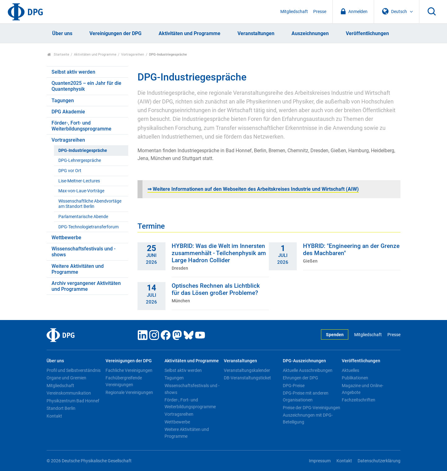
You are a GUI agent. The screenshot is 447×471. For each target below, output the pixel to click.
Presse (319, 11)
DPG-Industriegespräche (82, 150)
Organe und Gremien (66, 377)
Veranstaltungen (255, 33)
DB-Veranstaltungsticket (247, 377)
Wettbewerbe (66, 237)
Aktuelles (350, 370)
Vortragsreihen (132, 55)
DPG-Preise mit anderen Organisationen (305, 396)
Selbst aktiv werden (73, 72)
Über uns (62, 33)
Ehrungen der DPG (300, 377)
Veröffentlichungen (367, 33)
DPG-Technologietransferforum (88, 227)
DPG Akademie (68, 112)
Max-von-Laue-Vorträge (81, 191)
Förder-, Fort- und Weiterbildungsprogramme (81, 126)
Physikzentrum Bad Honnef (73, 400)
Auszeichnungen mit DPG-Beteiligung (308, 418)
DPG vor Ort (69, 170)
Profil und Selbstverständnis (74, 370)
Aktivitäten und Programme (189, 33)
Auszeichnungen (310, 33)
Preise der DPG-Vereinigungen (311, 407)
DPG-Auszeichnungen (304, 361)
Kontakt (54, 416)
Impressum (320, 461)
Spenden (335, 334)
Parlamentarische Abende (83, 216)
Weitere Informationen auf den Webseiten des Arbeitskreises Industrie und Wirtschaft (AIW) (253, 189)
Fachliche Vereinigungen (129, 370)
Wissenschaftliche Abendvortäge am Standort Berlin (89, 204)
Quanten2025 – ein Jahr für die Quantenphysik (86, 86)
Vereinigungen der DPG (115, 33)
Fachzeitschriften (358, 399)
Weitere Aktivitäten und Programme (78, 269)
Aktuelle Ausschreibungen (307, 370)
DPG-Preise (294, 385)
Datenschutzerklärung (379, 461)
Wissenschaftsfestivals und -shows (83, 252)
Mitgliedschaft (294, 11)
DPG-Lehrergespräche (79, 160)
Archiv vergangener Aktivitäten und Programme (86, 286)
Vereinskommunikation (69, 393)
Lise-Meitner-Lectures (79, 181)
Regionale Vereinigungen (129, 392)
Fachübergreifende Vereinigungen (124, 381)
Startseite (58, 55)
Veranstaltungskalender (247, 370)
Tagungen (63, 100)
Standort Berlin (61, 408)
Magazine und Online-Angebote (362, 389)
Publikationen (355, 377)
